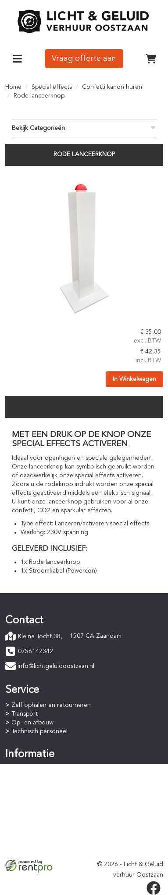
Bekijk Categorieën (84, 127)
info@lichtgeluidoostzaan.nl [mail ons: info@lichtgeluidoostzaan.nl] (56, 666)
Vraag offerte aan (84, 59)
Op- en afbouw (32, 723)
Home (13, 87)
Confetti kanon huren (112, 87)
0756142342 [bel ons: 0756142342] (35, 651)
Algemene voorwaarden (45, 833)
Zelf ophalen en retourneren (51, 705)
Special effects (52, 87)
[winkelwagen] (151, 58)
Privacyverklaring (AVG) (43, 842)
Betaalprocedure (34, 778)
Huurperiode (28, 786)
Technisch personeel (39, 731)
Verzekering (28, 850)
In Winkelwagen (134, 379)
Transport (24, 714)
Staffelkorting (30, 795)
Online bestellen (34, 769)
